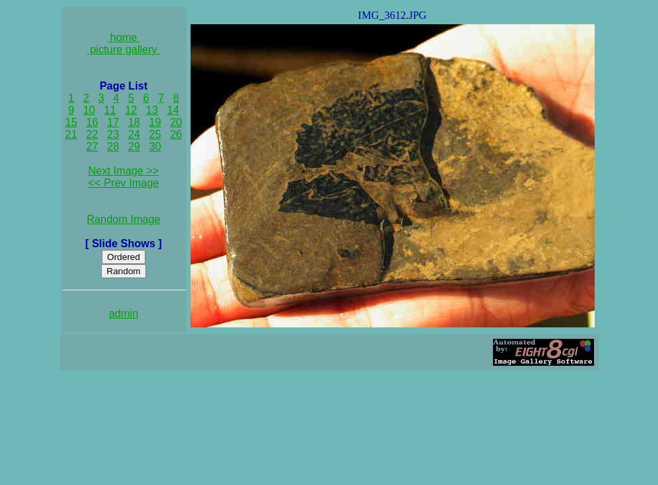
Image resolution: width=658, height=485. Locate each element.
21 (71, 134)
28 (113, 146)
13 (152, 110)
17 (113, 122)
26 (176, 134)
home (123, 37)
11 (110, 110)
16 (92, 122)
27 (92, 146)
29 (134, 146)
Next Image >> (123, 170)
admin (124, 313)
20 (176, 122)
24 (134, 134)
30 (155, 146)
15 (71, 122)
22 (92, 134)
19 (155, 122)
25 (155, 134)
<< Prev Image (123, 183)
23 (113, 134)
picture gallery (123, 49)
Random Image (123, 219)
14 (173, 110)
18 (134, 122)
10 (89, 110)
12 (131, 110)
